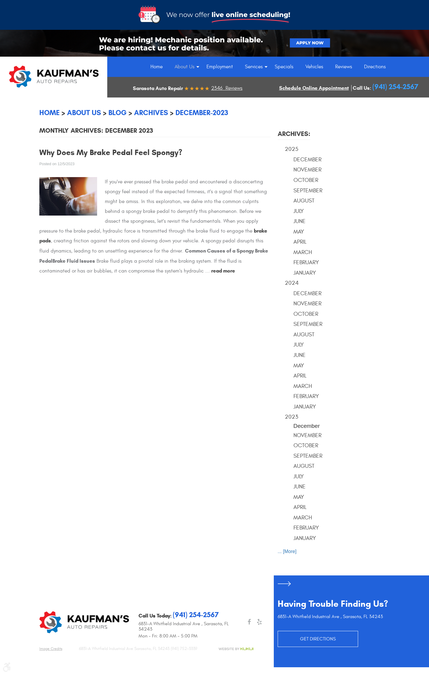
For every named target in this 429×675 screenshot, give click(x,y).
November (307, 169)
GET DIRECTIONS (318, 639)
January (304, 273)
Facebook (249, 622)
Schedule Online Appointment (314, 88)
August (303, 200)
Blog (117, 112)
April (300, 242)
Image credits (50, 648)
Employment (219, 67)
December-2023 (201, 112)
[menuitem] (156, 67)
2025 (291, 149)
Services (254, 67)
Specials (284, 67)
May (298, 231)
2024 (292, 283)
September (307, 190)
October (305, 180)
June (299, 221)
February (306, 262)
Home (156, 67)
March (302, 252)
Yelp (259, 622)
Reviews (343, 67)
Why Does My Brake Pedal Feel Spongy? (110, 152)
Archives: (294, 134)
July (298, 211)
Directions (375, 67)
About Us (185, 67)
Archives (151, 112)
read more (223, 271)
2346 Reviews (227, 88)
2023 (291, 417)
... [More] (287, 551)
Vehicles (314, 67)
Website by (236, 649)
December (307, 159)
